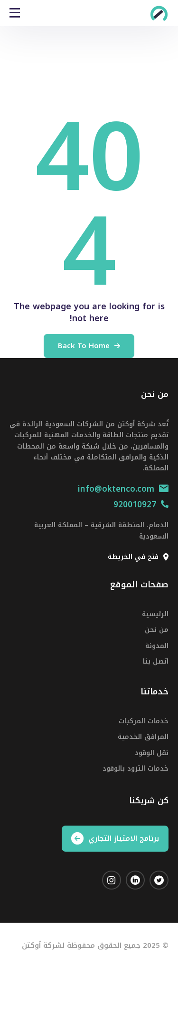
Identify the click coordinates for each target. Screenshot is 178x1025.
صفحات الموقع (139, 584)
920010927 (141, 504)
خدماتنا (155, 691)
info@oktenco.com (123, 488)
